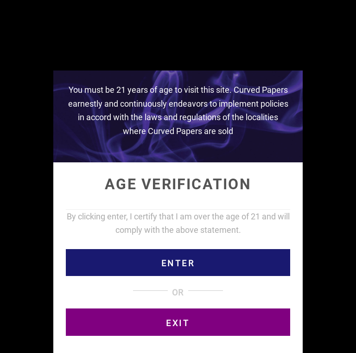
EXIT (178, 323)
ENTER (178, 263)
